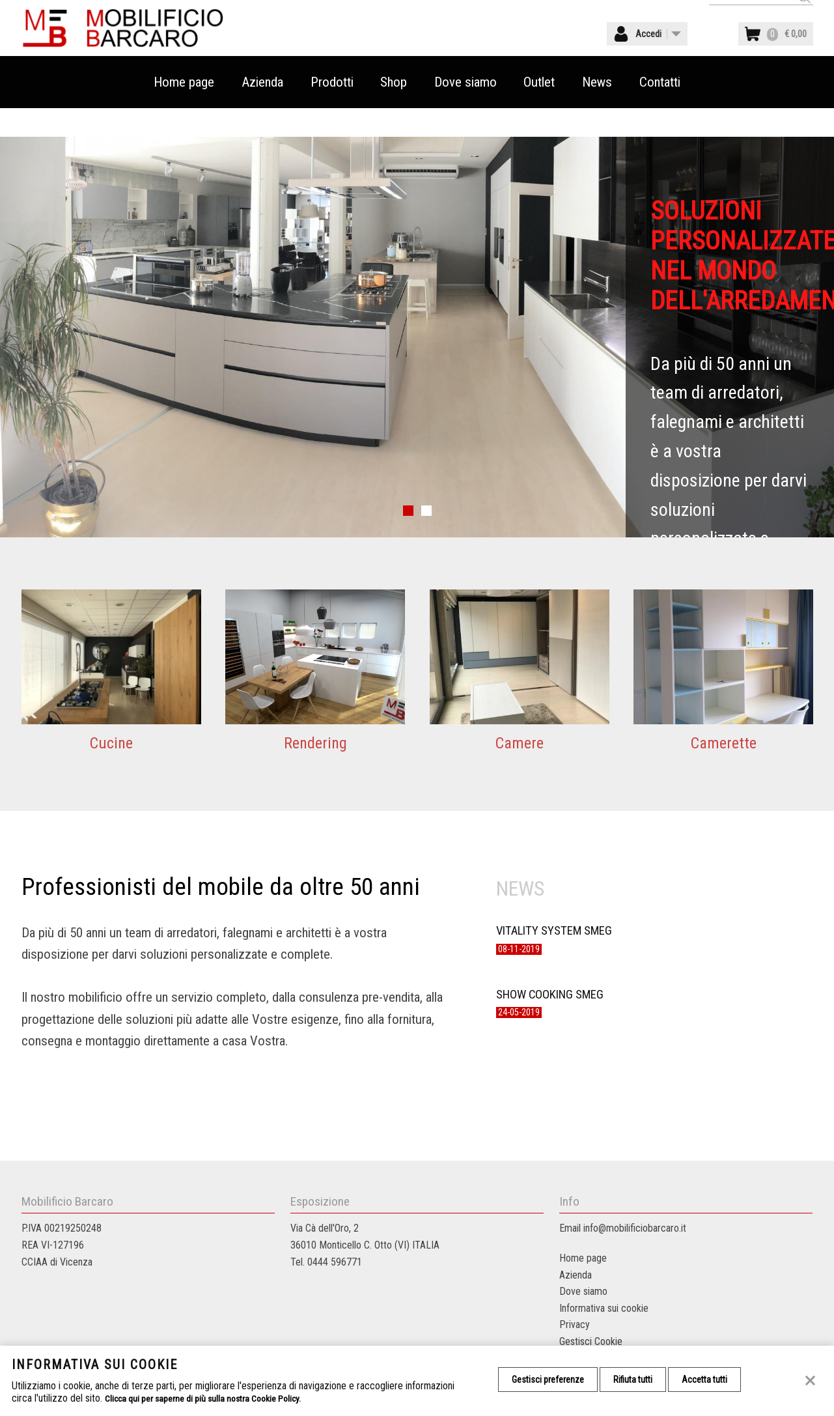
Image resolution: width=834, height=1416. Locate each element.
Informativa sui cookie (603, 1308)
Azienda (262, 111)
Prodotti (332, 111)
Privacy (574, 1324)
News (597, 111)
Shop (393, 111)
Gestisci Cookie (590, 1341)
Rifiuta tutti (641, 1381)
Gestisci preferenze (550, 1381)
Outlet (539, 111)
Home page (184, 111)
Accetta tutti (719, 1381)
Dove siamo (465, 111)
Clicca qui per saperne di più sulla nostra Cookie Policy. (216, 1398)
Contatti (659, 111)
